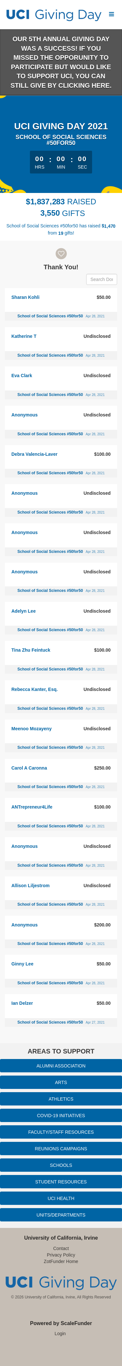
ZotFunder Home (61, 1261)
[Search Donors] (101, 279)
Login (60, 1333)
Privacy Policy (61, 1254)
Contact (61, 1248)
